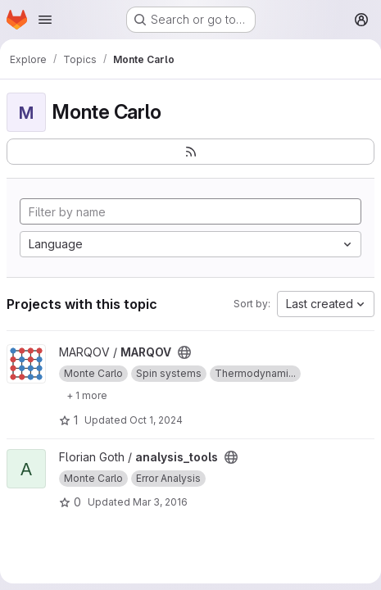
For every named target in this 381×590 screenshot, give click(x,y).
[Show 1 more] (87, 395)
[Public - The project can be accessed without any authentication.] (184, 352)
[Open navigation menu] (45, 20)
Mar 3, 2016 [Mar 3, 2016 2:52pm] (160, 502)
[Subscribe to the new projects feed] (190, 151)
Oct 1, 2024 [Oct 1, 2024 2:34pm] (156, 420)
